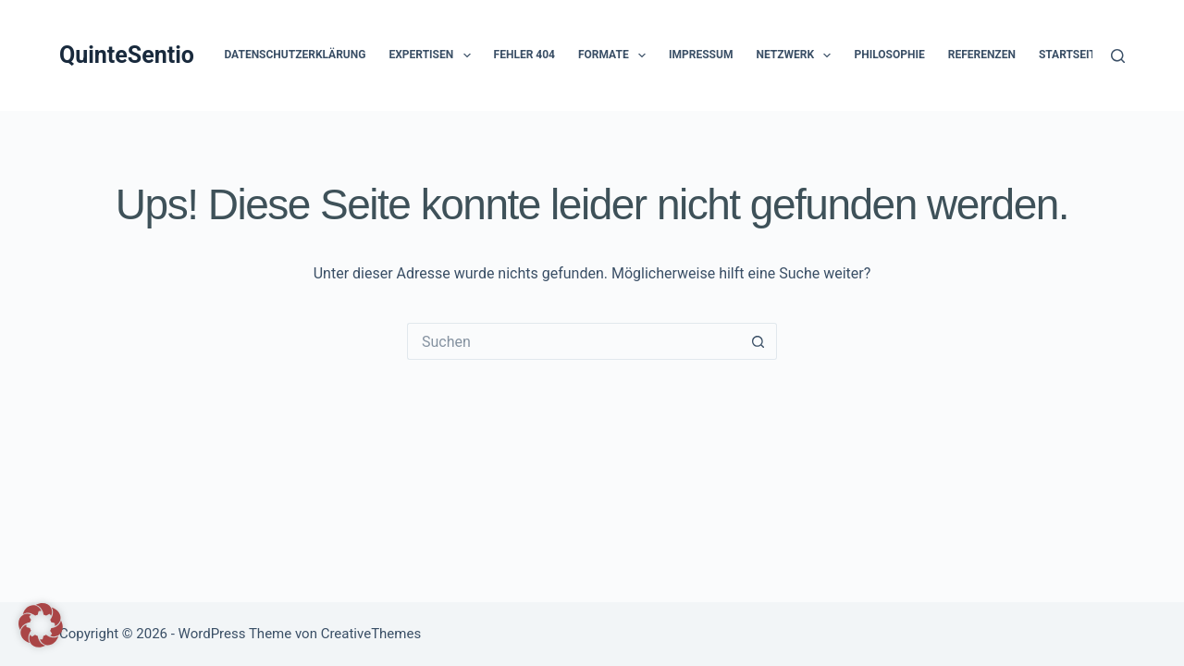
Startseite (1071, 54)
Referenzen (982, 54)
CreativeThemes (371, 633)
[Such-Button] (758, 341)
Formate (615, 55)
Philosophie (889, 54)
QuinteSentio (126, 55)
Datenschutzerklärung (294, 54)
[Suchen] (1118, 56)
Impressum (701, 54)
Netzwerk (797, 55)
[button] (467, 55)
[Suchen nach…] (573, 341)
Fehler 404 (524, 54)
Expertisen (432, 55)
